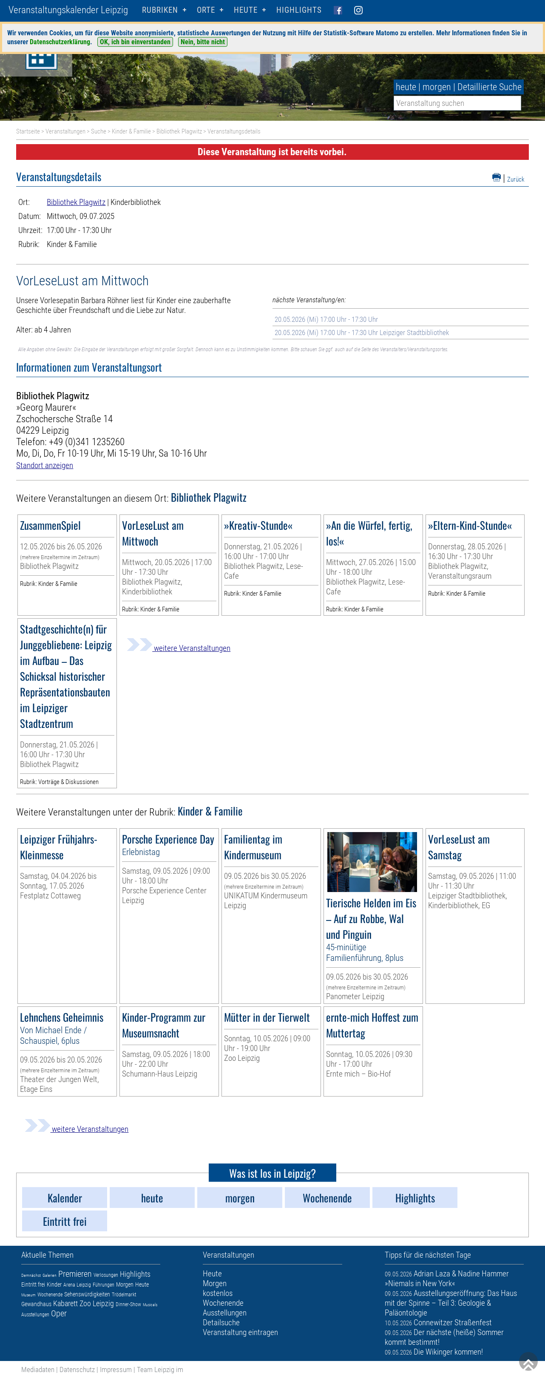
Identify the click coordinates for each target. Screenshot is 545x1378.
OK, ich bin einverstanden (135, 42)
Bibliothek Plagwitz (179, 131)
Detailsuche (221, 1322)
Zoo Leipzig (96, 1303)
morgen (437, 87)
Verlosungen (106, 1275)
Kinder (54, 1284)
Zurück (516, 179)
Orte (206, 10)
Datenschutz (77, 1369)
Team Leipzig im (160, 1369)
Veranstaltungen (65, 131)
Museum (28, 1295)
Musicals (150, 1304)
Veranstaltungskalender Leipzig (68, 10)
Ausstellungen (35, 1315)
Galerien (50, 1275)
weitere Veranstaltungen (178, 648)
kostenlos (218, 1293)
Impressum (116, 1369)
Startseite (28, 131)
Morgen (124, 1284)
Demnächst (31, 1275)
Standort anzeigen (44, 465)
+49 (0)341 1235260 (87, 442)
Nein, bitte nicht (203, 42)
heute (406, 87)
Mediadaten (37, 1369)
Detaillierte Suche (489, 87)
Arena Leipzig (77, 1285)
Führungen (103, 1285)
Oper (59, 1313)
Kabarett (65, 1303)
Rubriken (160, 10)
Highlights (299, 10)
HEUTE (246, 10)
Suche (98, 131)
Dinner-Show (128, 1304)
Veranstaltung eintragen (240, 1332)
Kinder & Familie (131, 131)
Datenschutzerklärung (60, 42)
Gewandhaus (36, 1304)
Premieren (75, 1274)
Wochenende (49, 1295)
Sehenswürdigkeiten (87, 1294)
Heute (142, 1284)
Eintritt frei (33, 1284)
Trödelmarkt (124, 1295)
